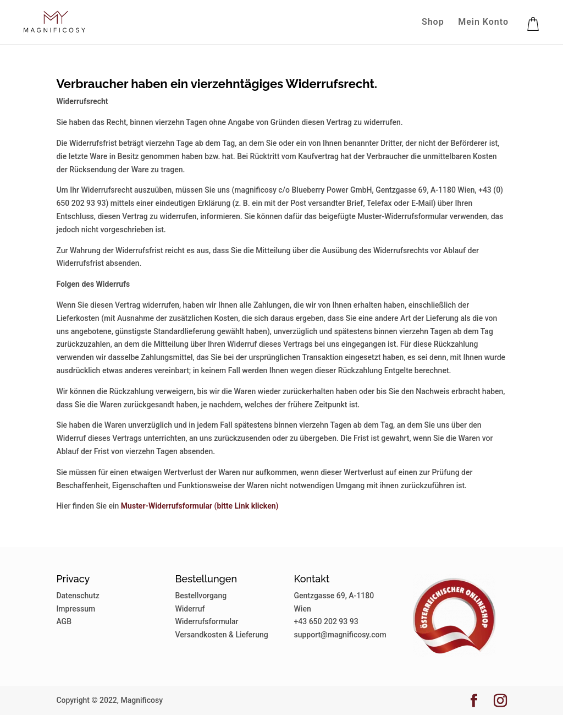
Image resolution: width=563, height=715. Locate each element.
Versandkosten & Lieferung (221, 634)
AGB (63, 621)
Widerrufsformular (206, 621)
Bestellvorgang (201, 595)
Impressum (75, 608)
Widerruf (190, 608)
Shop (433, 22)
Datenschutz (77, 595)
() (200, 505)
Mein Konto (483, 22)
